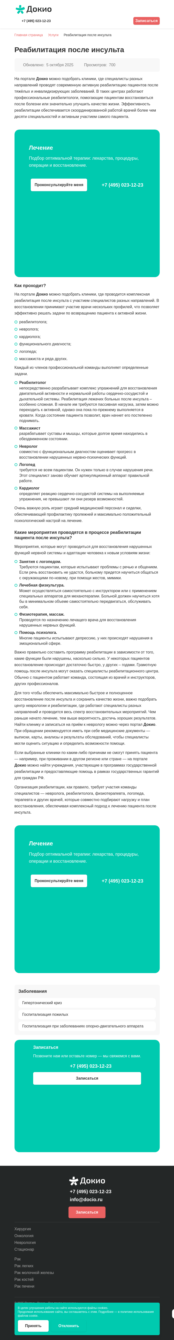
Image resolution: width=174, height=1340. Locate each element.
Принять (33, 1326)
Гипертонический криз (42, 1003)
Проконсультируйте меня (59, 185)
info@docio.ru (86, 1199)
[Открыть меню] (157, 9)
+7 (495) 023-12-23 (36, 21)
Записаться (146, 21)
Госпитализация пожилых (45, 1014)
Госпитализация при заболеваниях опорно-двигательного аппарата (83, 1026)
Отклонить (68, 1326)
